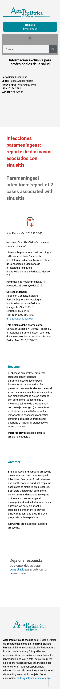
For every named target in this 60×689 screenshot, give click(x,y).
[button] (30, 38)
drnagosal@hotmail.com (20, 318)
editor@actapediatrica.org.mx (33, 678)
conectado (17, 569)
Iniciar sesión (30, 28)
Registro (30, 24)
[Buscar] (53, 49)
